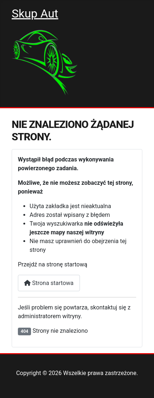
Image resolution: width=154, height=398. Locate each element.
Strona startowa (49, 283)
